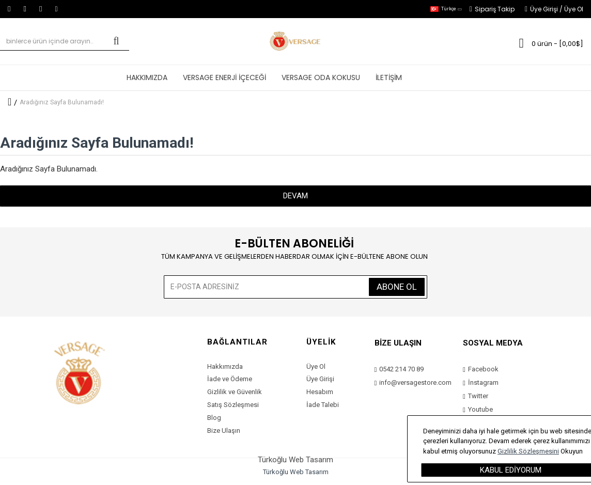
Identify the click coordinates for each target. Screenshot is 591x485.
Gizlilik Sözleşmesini (528, 451)
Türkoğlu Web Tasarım (296, 472)
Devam (295, 195)
